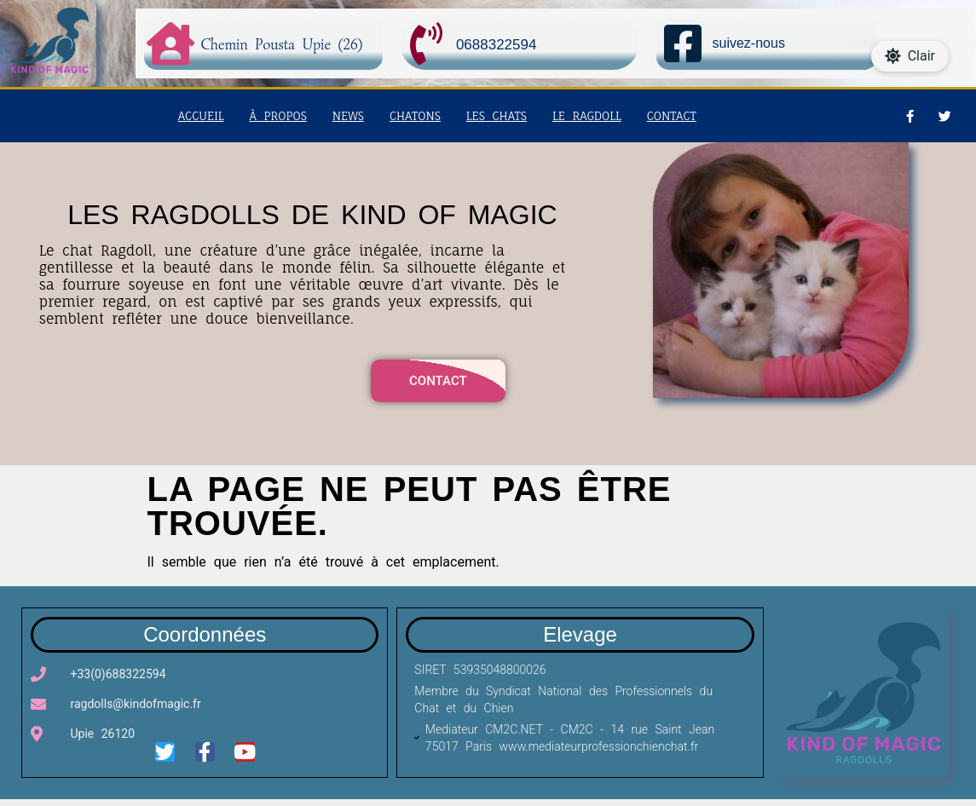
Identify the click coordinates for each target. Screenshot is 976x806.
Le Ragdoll (586, 123)
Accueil (201, 123)
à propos (277, 123)
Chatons (415, 123)
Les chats (496, 123)
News (348, 123)
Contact (671, 123)
